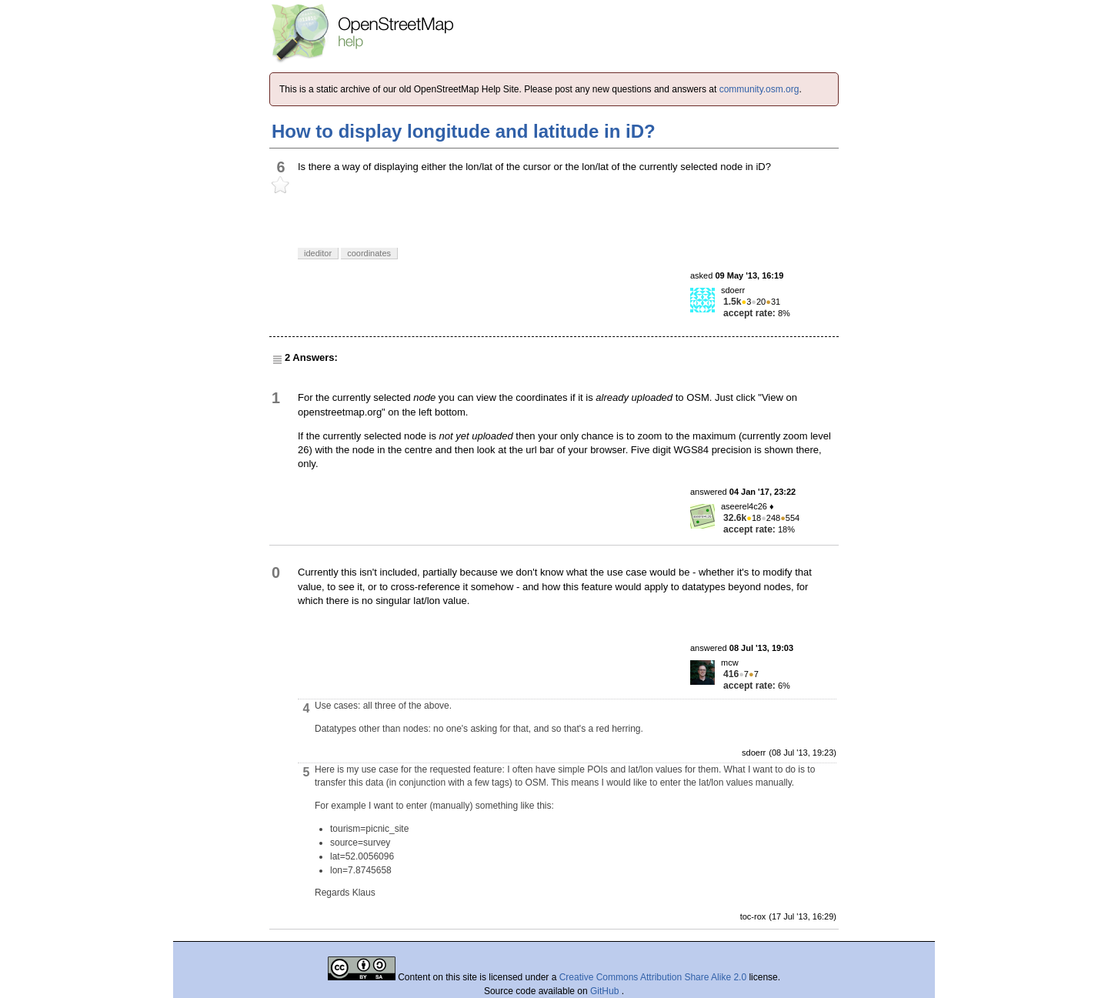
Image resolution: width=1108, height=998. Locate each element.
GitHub (606, 991)
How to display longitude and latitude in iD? (464, 131)
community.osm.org (759, 89)
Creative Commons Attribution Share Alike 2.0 (652, 977)
